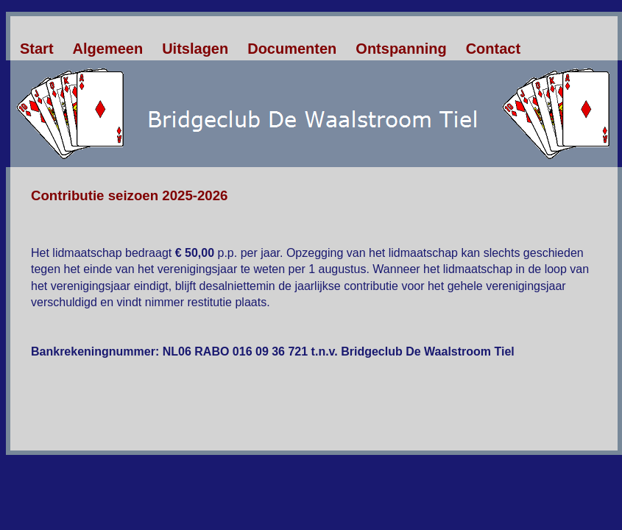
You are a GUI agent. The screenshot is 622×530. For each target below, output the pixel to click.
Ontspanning (401, 48)
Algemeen (108, 48)
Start (37, 48)
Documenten (291, 48)
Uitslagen (195, 48)
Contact (493, 48)
